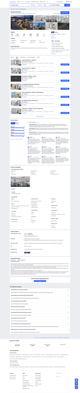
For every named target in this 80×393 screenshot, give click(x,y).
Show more (12, 49)
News (23, 369)
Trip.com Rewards (38, 369)
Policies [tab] (38, 57)
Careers (24, 371)
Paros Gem (44, 349)
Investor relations (38, 368)
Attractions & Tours (34, 1)
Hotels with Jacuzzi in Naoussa (35, 359)
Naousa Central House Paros (51, 349)
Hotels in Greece (44, 330)
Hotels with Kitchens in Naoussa (24, 359)
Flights (18, 1)
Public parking (13, 208)
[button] (47, 1)
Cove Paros (31, 347)
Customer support (13, 368)
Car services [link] (27, 1)
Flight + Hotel (42, 1)
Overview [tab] (12, 57)
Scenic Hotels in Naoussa (14, 359)
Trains (23, 1)
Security (36, 378)
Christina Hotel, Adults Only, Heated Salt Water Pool (18, 351)
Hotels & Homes (13, 1)
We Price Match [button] (57, 13)
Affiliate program (38, 371)
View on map (53, 53)
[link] (59, 2)
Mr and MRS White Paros (64, 347)
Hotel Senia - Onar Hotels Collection (47, 347)
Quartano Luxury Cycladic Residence (15, 347)
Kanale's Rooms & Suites (27, 349)
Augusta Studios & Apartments (37, 349)
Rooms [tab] (17, 57)
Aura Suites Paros (56, 347)
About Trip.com (25, 368)
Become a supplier (38, 376)
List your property (38, 373)
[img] (22, 22)
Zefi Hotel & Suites (37, 347)
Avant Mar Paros (12, 349)
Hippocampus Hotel (19, 349)
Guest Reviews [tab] (23, 57)
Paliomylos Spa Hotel (25, 347)
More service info (12, 371)
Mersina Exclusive (16, 12)
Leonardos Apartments (60, 349)
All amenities (13, 43)
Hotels (40, 330)
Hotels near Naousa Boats (14, 355)
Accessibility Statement (26, 376)
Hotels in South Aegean (52, 330)
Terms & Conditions (26, 373)
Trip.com (36, 330)
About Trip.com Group (26, 381)
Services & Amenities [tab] (31, 57)
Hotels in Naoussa (60, 330)
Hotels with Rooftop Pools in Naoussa (46, 359)
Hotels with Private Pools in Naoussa (59, 359)
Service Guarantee (13, 369)
